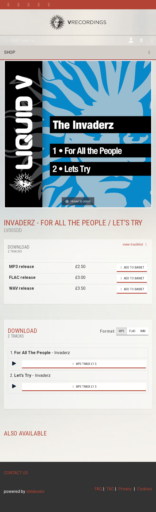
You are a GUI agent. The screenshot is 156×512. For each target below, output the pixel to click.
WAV (143, 331)
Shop (78, 52)
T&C (110, 488)
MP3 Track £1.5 (84, 364)
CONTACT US (16, 472)
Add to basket (131, 267)
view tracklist (135, 244)
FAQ (98, 488)
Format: (107, 331)
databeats (35, 491)
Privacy (125, 488)
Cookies (144, 488)
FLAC (132, 331)
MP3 (121, 331)
